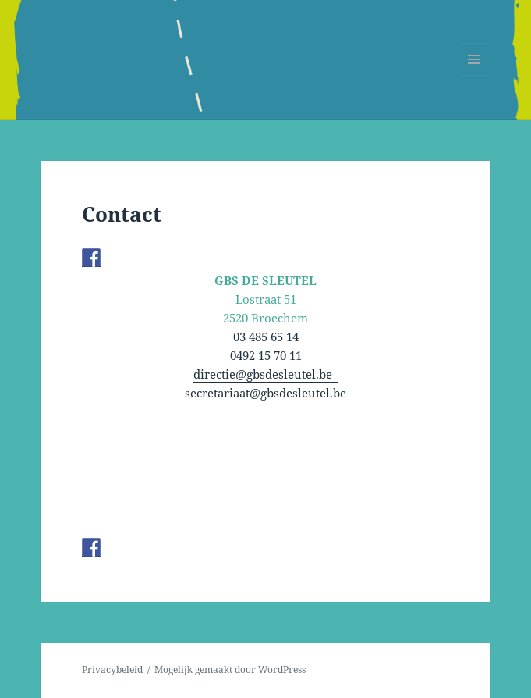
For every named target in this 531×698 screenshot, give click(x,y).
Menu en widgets (474, 75)
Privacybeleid (112, 669)
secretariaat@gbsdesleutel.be (265, 393)
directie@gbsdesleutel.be (265, 374)
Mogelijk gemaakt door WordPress (230, 669)
